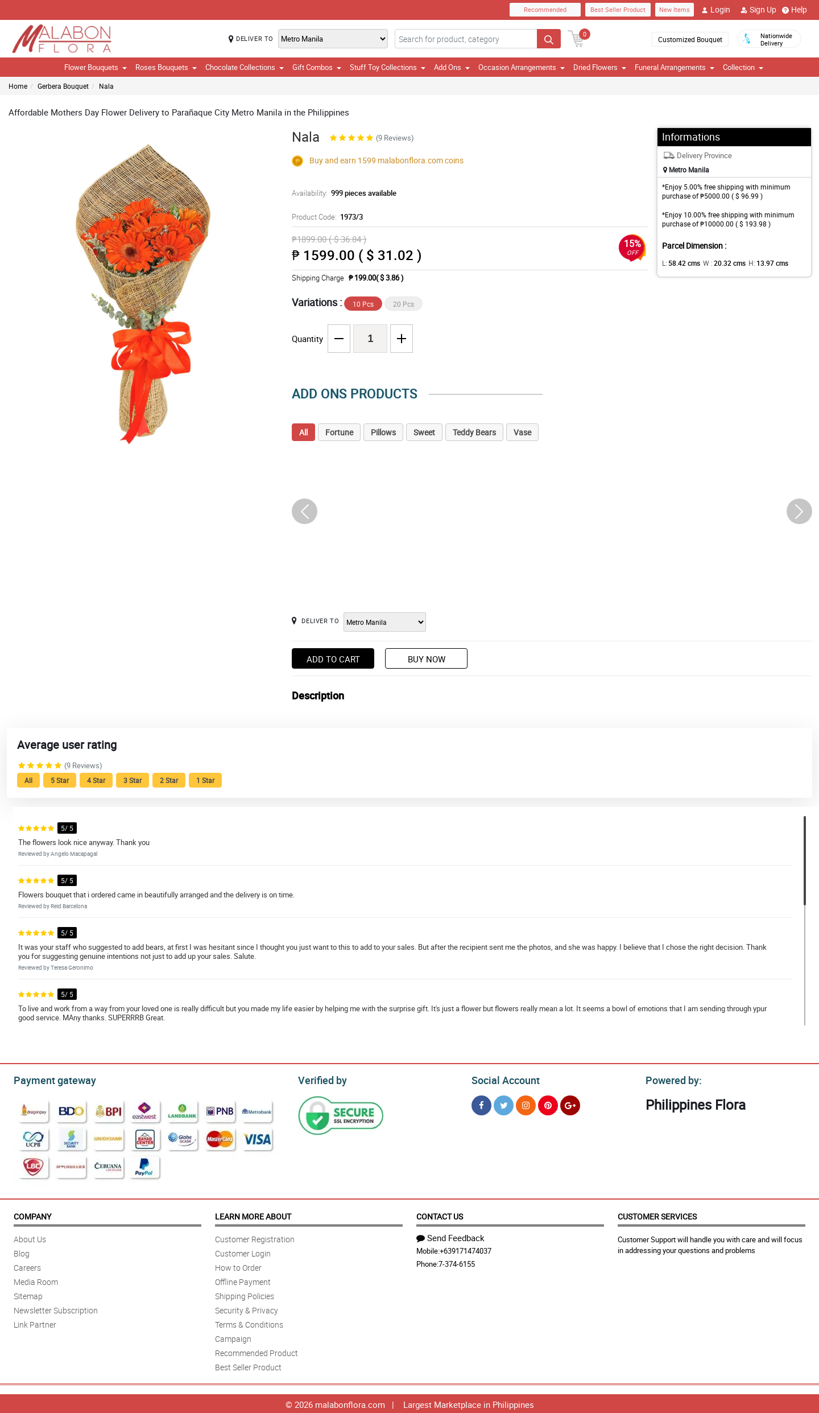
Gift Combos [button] (316, 67)
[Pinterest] (548, 1104)
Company (32, 1214)
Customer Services (657, 1214)
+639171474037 (465, 1249)
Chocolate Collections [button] (244, 67)
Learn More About (253, 1214)
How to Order (238, 1265)
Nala (106, 85)
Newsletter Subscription (56, 1308)
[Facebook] (481, 1104)
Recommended (545, 9)
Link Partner (35, 1322)
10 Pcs (363, 303)
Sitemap (28, 1294)
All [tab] (303, 432)
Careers (27, 1265)
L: (679, 262)
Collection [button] (743, 67)
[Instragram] (526, 1104)
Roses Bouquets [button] (166, 67)
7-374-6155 (457, 1262)
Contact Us (439, 1214)
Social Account (502, 1079)
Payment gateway (50, 1079)
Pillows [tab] (383, 432)
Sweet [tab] (424, 432)
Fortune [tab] (339, 432)
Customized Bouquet (690, 39)
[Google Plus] (570, 1104)
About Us (30, 1237)
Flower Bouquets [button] (95, 67)
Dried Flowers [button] (599, 67)
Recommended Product (256, 1351)
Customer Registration (255, 1237)
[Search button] (549, 38)
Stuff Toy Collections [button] (387, 67)
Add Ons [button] (452, 67)
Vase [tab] (522, 432)
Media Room (36, 1280)
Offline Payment (243, 1280)
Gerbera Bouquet (63, 85)
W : (718, 262)
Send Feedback (450, 1236)
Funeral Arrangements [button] (674, 67)
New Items (674, 9)
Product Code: (326, 217)
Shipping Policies (244, 1294)
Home (18, 85)
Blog (22, 1251)
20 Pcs (403, 303)
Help (794, 9)
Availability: (341, 193)
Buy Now (426, 659)
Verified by (321, 1079)
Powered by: (671, 1079)
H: (758, 262)
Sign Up (758, 9)
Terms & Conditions (249, 1322)
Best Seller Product (618, 9)
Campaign (233, 1337)
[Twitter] (504, 1104)
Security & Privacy (246, 1308)
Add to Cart (333, 659)
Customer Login (243, 1251)
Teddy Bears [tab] (474, 432)
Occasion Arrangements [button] (521, 67)
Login (715, 9)
